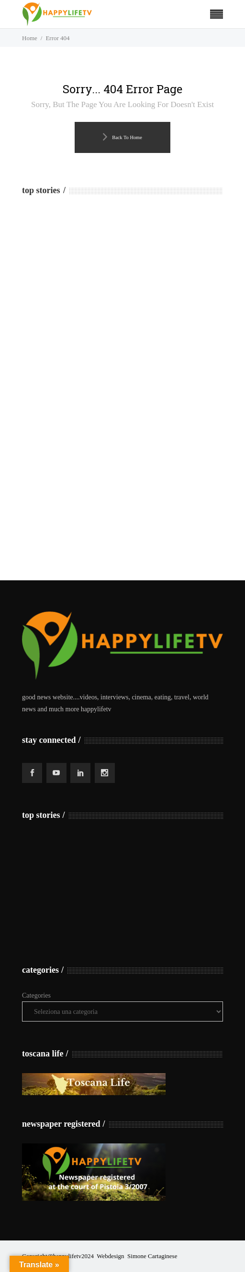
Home (29, 38)
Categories (36, 995)
